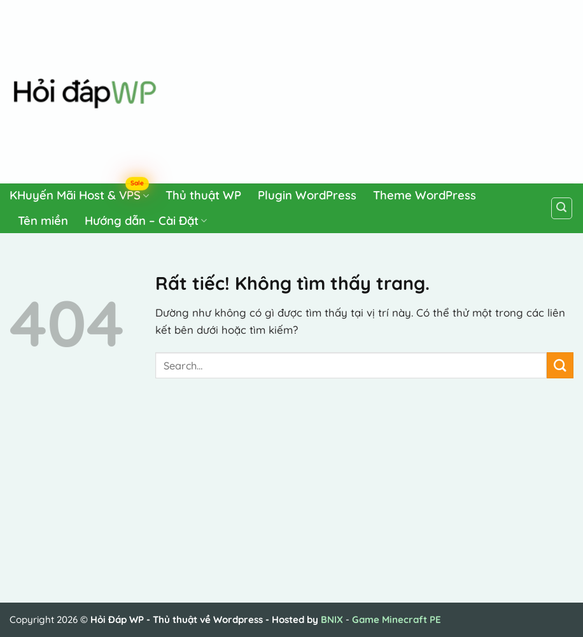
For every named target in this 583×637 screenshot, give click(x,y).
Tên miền (43, 220)
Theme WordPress (424, 195)
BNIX (332, 619)
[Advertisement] (371, 89)
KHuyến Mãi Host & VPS (79, 193)
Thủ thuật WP (203, 195)
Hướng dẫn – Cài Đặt (146, 220)
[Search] (562, 208)
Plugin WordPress (307, 195)
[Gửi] (560, 365)
